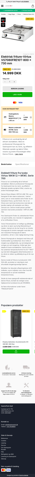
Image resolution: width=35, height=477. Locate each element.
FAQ (2, 452)
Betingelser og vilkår (7, 454)
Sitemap (3, 459)
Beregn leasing (17, 89)
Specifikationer (22, 164)
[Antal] (10, 81)
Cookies (3, 440)
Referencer (4, 438)
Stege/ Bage (11, 14)
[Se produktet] (5, 117)
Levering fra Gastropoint (8, 456)
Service (3, 445)
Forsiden (3, 14)
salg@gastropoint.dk (11, 424)
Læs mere (19, 154)
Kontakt (3, 449)
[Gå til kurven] (32, 6)
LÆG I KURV (17, 94)
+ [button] (14, 82)
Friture (19, 14)
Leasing (3, 443)
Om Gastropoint (6, 447)
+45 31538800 (25, 1)
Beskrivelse (6, 164)
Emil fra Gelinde (24, 475)
